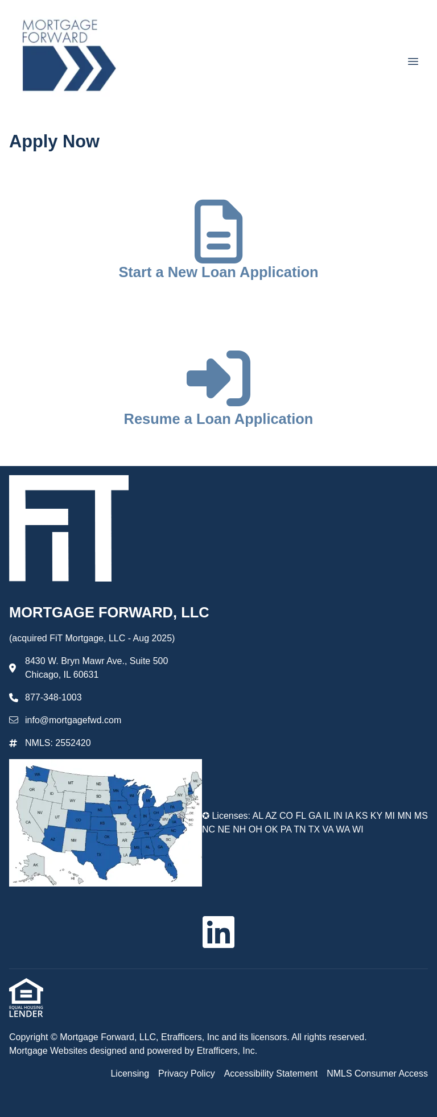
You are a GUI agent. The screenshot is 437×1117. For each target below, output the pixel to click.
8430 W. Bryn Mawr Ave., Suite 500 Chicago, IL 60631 (96, 667)
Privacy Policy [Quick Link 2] (186, 1073)
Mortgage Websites (49, 1051)
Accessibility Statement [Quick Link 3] (271, 1073)
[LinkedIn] (218, 932)
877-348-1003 (53, 697)
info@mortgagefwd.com (73, 720)
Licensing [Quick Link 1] (129, 1073)
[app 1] (218, 246)
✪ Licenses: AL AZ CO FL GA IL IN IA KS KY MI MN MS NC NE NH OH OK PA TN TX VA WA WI (315, 822)
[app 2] (219, 392)
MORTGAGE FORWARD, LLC (111, 612)
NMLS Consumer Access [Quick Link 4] (377, 1073)
